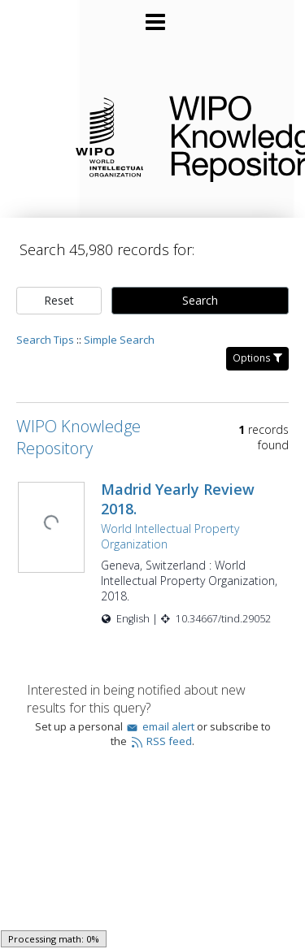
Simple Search (119, 323)
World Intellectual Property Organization (168, 520)
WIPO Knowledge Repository (224, 135)
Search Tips (45, 323)
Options (257, 342)
